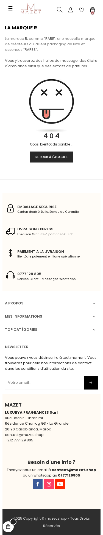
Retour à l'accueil (51, 157)
